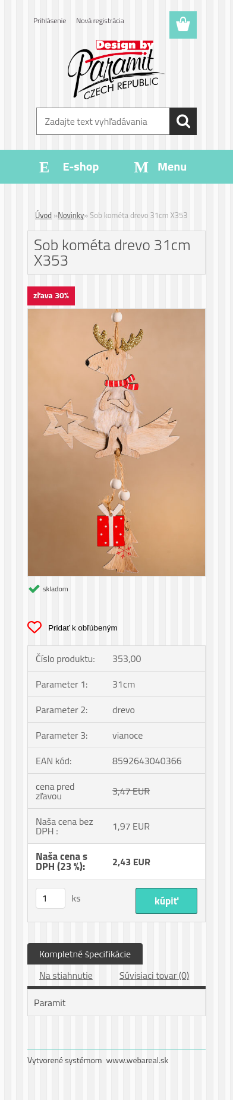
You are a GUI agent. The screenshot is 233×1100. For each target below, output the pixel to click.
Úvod (43, 215)
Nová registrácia (100, 20)
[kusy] (50, 898)
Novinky (71, 215)
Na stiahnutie (66, 975)
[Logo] (116, 69)
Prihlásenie (49, 20)
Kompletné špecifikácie (85, 954)
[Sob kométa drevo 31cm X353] (116, 314)
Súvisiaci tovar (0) (154, 975)
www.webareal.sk (137, 1060)
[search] (183, 121)
